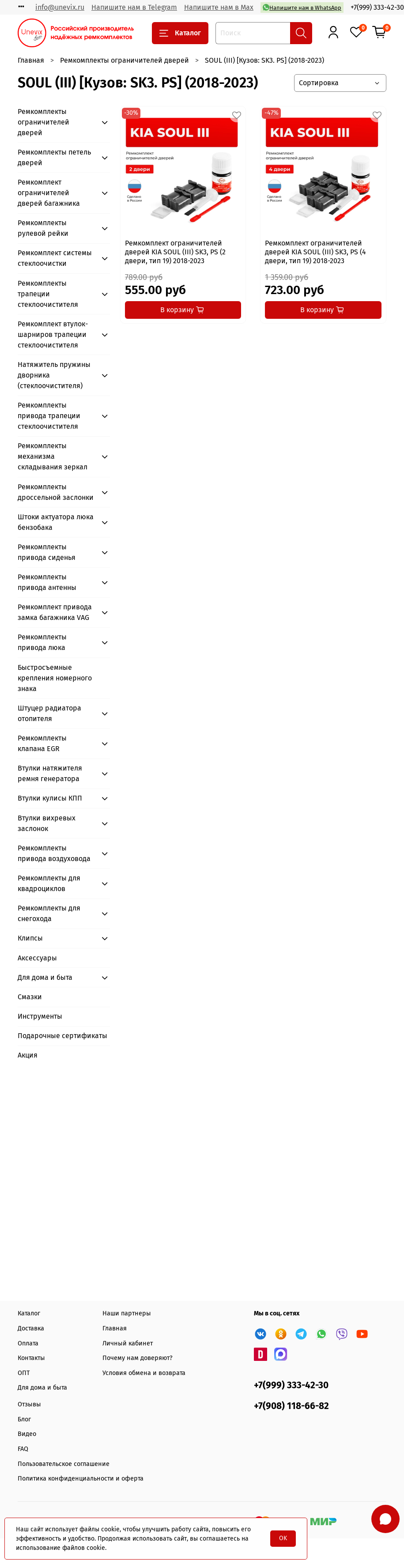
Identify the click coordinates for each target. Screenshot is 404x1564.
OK (283, 1538)
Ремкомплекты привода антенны (47, 582)
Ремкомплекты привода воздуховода (54, 853)
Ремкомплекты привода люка (42, 642)
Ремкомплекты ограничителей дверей (124, 60)
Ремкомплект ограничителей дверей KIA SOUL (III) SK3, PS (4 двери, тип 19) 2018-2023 (315, 252)
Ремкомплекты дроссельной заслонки (56, 492)
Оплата (28, 1343)
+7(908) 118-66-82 (291, 1406)
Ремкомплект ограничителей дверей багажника (49, 193)
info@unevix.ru (59, 7)
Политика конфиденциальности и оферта (80, 1478)
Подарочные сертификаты (62, 1035)
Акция (28, 1055)
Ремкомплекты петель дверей (54, 157)
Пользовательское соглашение (63, 1464)
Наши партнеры (126, 1313)
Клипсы (30, 938)
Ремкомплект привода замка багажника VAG (55, 612)
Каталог (180, 33)
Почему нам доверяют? (137, 1358)
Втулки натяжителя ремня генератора (50, 773)
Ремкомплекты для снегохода (49, 913)
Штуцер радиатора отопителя (49, 713)
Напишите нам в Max (218, 7)
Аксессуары (37, 958)
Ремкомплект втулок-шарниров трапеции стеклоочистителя (53, 334)
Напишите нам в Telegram (134, 7)
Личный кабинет (127, 1343)
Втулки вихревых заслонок (47, 823)
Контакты (31, 1358)
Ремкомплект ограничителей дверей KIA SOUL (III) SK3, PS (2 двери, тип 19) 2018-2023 (175, 252)
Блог (24, 1419)
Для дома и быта (45, 977)
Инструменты (40, 1016)
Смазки (30, 997)
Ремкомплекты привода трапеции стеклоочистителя (49, 416)
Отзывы (29, 1404)
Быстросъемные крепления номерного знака (55, 678)
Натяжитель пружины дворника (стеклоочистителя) (54, 375)
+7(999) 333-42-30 (377, 7)
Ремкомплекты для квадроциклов (49, 883)
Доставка (31, 1328)
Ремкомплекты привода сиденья (47, 552)
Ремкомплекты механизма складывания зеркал (52, 456)
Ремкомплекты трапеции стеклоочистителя (48, 294)
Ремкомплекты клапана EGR (42, 743)
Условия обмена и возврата (143, 1373)
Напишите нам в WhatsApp (302, 7)
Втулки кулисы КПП (50, 798)
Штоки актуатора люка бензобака (56, 522)
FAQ (23, 1449)
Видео (27, 1434)
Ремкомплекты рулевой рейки (43, 228)
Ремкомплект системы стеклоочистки (55, 258)
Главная (31, 60)
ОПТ (24, 1373)
